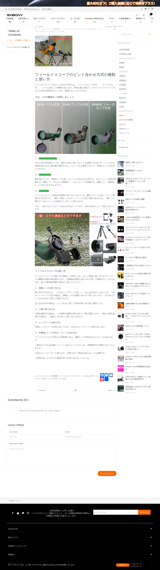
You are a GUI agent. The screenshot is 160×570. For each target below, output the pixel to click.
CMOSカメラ (124, 129)
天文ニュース (124, 133)
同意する (122, 565)
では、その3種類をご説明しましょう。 (20, 41)
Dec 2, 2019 (110, 26)
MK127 (121, 115)
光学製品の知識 (125, 54)
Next (111, 390)
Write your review (16, 444)
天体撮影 (122, 85)
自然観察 (122, 102)
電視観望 (122, 80)
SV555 (121, 107)
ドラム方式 (44, 191)
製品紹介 (122, 98)
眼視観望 (122, 89)
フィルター (123, 93)
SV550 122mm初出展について (137, 326)
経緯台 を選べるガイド (134, 162)
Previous (41, 390)
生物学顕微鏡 (124, 49)
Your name (13, 432)
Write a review (107, 474)
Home (11, 502)
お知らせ (122, 124)
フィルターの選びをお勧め (135, 257)
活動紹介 (122, 76)
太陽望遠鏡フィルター (134, 170)
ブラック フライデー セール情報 (138, 191)
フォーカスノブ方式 (48, 158)
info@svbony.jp (32, 9)
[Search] (135, 34)
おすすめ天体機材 (126, 120)
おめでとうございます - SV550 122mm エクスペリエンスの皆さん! (138, 336)
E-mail (67, 432)
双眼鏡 (121, 67)
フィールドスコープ (127, 58)
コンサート (123, 71)
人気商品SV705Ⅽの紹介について (138, 265)
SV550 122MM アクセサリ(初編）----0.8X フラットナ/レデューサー (138, 316)
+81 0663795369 (14, 9)
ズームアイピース (126, 111)
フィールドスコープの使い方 (19, 47)
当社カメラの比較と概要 (135, 199)
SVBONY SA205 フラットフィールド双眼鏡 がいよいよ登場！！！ (138, 180)
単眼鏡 (121, 63)
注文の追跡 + (47, 9)
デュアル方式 (45, 175)
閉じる (135, 565)
